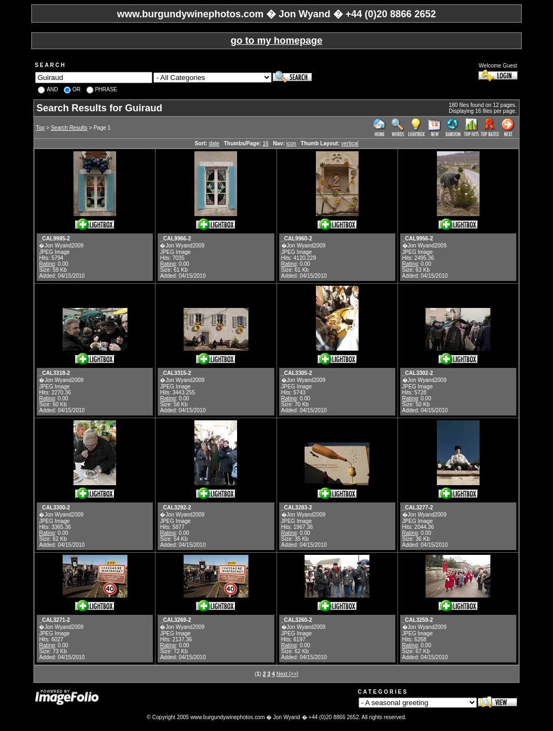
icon (291, 143)
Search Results (69, 128)
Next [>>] (287, 674)
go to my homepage (276, 40)
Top (40, 128)
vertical (350, 143)
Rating (47, 264)
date (214, 143)
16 (265, 143)
